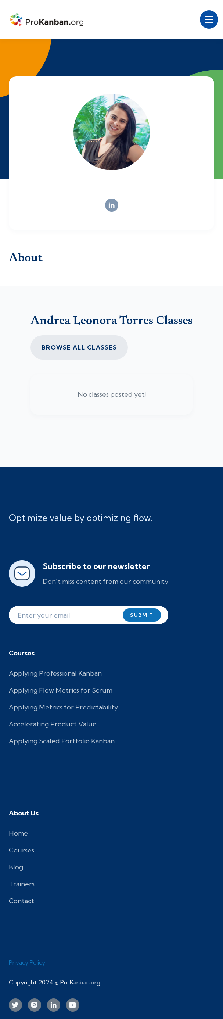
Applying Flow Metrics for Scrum (60, 690)
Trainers (22, 884)
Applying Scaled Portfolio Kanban (62, 741)
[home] (48, 19)
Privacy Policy (27, 962)
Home (18, 833)
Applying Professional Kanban (55, 673)
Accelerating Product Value (53, 724)
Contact (21, 901)
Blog (16, 867)
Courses (21, 850)
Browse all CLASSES (79, 347)
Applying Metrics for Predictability (63, 707)
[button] (209, 19)
